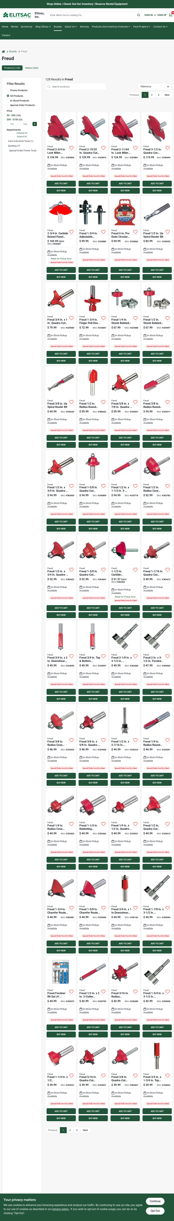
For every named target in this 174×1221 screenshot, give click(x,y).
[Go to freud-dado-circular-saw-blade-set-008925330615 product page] (124, 238)
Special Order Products (22, 105)
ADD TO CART (61, 183)
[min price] (12, 124)
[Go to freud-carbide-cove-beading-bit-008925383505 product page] (124, 576)
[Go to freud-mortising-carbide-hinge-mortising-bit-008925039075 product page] (124, 745)
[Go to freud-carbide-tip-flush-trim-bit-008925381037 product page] (92, 997)
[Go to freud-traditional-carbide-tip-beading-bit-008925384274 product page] (124, 997)
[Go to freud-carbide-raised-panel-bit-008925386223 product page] (156, 153)
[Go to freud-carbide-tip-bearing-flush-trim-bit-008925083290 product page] (156, 1081)
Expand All (22, 136)
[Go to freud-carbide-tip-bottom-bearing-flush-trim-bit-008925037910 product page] (92, 661)
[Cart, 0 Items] (170, 15)
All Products (16, 96)
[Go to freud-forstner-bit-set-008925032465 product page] (60, 997)
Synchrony (26, 26)
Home (5, 26)
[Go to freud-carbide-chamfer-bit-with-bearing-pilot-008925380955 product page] (60, 913)
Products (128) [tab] (12, 68)
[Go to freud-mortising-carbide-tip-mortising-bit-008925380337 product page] (60, 1081)
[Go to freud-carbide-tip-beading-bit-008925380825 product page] (124, 1081)
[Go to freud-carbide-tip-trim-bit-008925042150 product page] (124, 913)
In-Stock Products (19, 100)
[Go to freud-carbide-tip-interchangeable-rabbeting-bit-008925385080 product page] (124, 323)
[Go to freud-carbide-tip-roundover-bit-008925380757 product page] (60, 491)
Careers (6, 35)
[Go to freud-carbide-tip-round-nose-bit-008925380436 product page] (156, 407)
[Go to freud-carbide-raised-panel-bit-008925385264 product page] (60, 238)
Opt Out (155, 1210)
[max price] (25, 124)
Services (84, 26)
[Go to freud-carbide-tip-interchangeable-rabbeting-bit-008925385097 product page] (156, 323)
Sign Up (162, 15)
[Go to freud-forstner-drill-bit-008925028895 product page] (156, 661)
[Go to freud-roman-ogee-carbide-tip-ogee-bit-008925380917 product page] (92, 491)
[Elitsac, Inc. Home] (17, 15)
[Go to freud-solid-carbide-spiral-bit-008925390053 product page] (156, 238)
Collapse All (21, 133)
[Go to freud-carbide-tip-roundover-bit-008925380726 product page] (60, 576)
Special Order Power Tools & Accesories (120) (33, 150)
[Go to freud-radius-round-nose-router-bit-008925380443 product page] (92, 407)
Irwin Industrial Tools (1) (20, 141)
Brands (58, 26)
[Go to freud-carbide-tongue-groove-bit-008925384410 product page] (92, 238)
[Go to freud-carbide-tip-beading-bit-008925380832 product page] (156, 829)
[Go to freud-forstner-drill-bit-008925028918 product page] (156, 997)
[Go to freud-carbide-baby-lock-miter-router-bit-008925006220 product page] (124, 153)
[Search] (138, 15)
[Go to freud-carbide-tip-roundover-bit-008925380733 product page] (124, 829)
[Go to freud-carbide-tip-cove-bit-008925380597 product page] (60, 829)
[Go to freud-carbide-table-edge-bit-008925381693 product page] (92, 153)
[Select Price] (34, 124)
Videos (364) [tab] (31, 68)
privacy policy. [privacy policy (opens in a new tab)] (60, 1209)
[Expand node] (7, 150)
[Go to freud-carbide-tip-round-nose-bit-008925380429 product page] (156, 745)
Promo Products (18, 90)
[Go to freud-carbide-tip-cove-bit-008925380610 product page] (156, 491)
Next (167, 95)
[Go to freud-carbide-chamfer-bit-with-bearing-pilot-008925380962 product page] (92, 913)
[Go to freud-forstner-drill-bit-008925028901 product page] (156, 913)
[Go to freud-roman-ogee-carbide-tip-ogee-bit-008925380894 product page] (92, 576)
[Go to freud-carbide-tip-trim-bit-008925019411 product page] (60, 661)
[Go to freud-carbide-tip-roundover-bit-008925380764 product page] (60, 323)
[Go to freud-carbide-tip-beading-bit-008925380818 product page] (92, 1081)
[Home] (3, 51)
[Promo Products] (8, 90)
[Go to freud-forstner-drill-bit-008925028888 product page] (124, 661)
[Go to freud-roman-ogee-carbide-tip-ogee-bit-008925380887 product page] (156, 576)
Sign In (148, 15)
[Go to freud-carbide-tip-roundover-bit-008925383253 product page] (124, 407)
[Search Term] (94, 15)
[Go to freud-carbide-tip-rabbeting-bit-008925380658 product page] (92, 829)
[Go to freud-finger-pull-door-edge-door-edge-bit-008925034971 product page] (92, 323)
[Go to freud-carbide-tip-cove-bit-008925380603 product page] (60, 745)
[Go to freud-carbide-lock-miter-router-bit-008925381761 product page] (60, 153)
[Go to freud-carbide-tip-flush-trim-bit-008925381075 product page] (124, 491)
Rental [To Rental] (14, 26)
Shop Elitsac (42, 26)
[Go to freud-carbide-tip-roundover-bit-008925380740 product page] (92, 745)
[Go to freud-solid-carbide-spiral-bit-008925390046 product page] (60, 407)
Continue (155, 1201)
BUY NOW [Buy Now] (61, 190)
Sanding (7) (14, 145)
